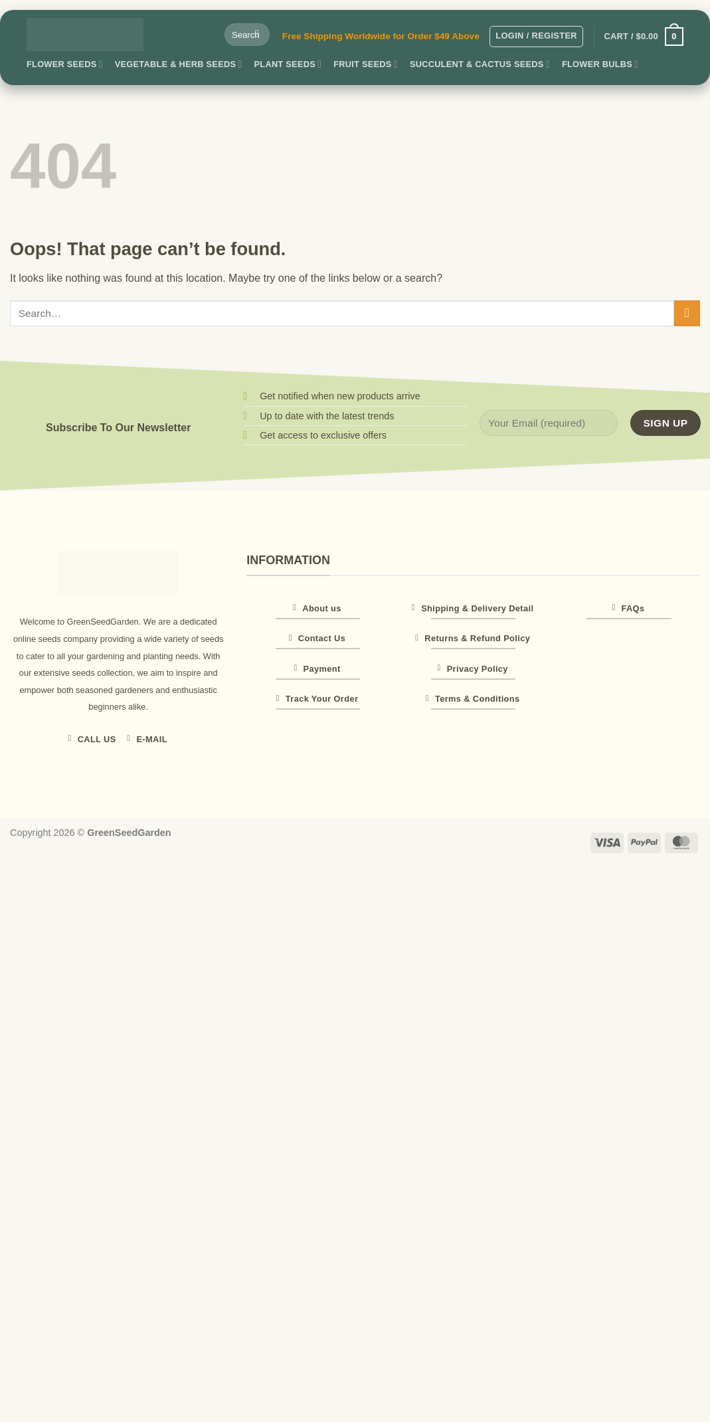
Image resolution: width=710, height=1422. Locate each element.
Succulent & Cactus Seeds (480, 64)
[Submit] (257, 34)
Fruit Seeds (365, 64)
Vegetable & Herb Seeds (178, 64)
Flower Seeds (65, 64)
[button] (536, 36)
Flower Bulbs (600, 64)
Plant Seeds (288, 64)
